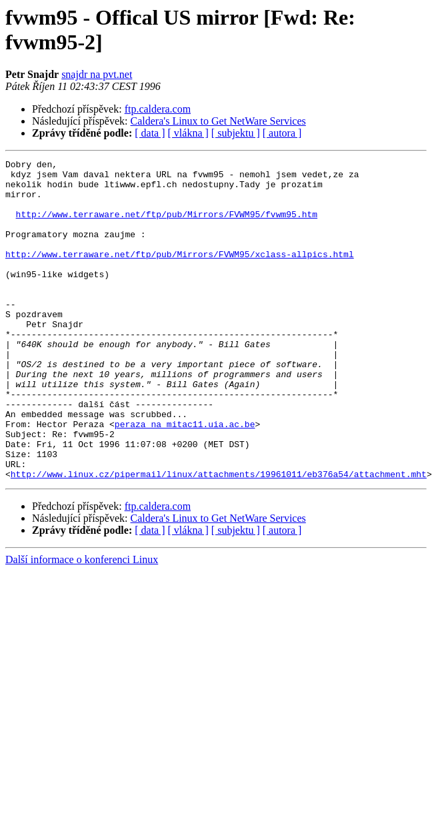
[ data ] (150, 133)
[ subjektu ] (235, 133)
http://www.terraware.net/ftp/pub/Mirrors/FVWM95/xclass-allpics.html (179, 274)
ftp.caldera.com (158, 109)
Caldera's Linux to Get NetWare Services (218, 121)
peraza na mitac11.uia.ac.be (185, 478)
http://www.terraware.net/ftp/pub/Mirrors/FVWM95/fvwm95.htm (166, 226)
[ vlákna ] (188, 133)
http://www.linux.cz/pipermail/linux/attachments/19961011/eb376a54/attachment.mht (219, 538)
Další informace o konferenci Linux (81, 623)
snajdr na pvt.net (96, 74)
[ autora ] (282, 133)
